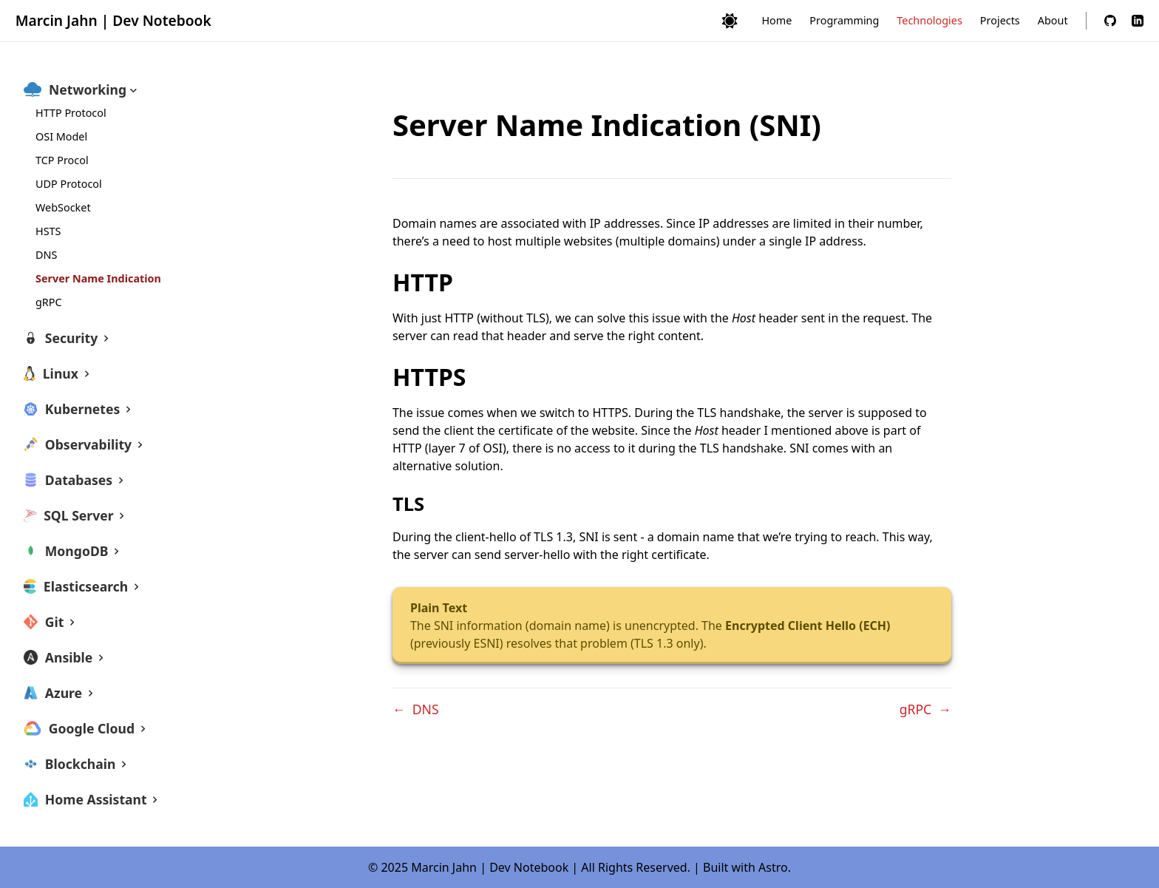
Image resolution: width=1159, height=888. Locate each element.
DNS (46, 255)
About (1053, 20)
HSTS (48, 231)
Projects (1000, 20)
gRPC (48, 302)
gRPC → (925, 709)
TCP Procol (62, 160)
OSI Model (61, 136)
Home (776, 20)
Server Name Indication (98, 278)
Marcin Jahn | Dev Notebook (113, 20)
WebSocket (63, 207)
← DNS (415, 709)
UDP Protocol (68, 184)
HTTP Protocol (70, 113)
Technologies (929, 20)
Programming (844, 20)
